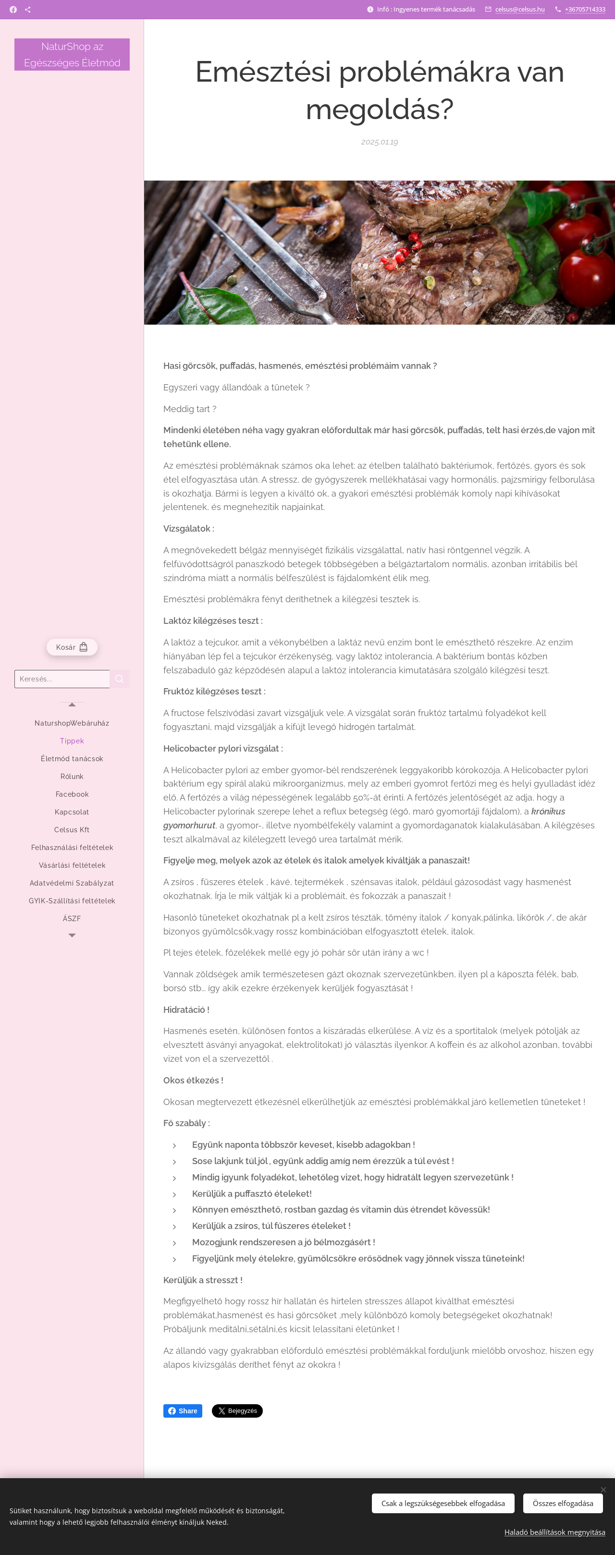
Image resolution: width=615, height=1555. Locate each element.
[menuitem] (72, 723)
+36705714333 (585, 9)
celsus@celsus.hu (520, 9)
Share (182, 1411)
